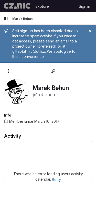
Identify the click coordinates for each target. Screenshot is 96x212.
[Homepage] (17, 6)
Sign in (84, 6)
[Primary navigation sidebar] (6, 18)
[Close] (90, 31)
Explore (42, 6)
